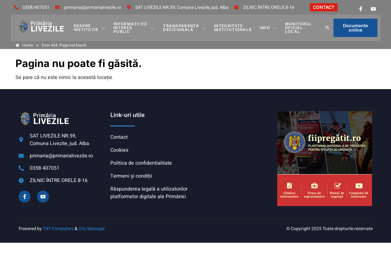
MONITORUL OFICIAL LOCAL (298, 27)
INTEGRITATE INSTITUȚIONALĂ (233, 27)
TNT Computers (58, 228)
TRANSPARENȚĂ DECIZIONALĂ (184, 27)
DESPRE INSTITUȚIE (90, 27)
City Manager (91, 228)
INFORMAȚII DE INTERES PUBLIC (134, 27)
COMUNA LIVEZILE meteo (235, 135)
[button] (327, 28)
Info (269, 27)
